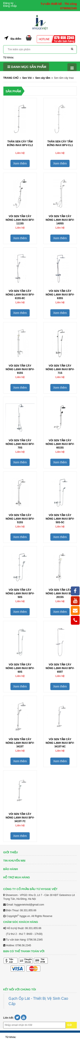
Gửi (69, 1025)
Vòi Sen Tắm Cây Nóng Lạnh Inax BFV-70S (20, 444)
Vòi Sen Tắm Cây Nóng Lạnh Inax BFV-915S (20, 369)
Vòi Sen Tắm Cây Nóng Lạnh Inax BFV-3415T (20, 743)
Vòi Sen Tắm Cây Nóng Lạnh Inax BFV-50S (20, 593)
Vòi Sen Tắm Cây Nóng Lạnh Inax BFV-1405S (60, 220)
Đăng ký (8, 3)
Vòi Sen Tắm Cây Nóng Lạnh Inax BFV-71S (60, 369)
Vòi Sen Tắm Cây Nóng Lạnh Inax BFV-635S (60, 295)
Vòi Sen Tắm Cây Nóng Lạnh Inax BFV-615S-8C (20, 295)
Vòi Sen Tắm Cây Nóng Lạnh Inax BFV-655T (60, 668)
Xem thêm (20, 163)
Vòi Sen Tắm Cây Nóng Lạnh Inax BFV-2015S (60, 593)
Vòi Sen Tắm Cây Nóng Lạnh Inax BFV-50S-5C (60, 519)
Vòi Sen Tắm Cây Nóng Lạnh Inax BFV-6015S (60, 444)
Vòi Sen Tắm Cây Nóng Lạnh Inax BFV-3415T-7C (20, 818)
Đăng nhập (10, 5)
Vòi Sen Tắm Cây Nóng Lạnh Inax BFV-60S (20, 668)
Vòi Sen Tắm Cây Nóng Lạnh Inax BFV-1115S (20, 220)
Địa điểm (16, 38)
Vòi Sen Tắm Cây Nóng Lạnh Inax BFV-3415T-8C (60, 743)
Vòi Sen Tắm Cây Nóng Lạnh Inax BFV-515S (20, 519)
